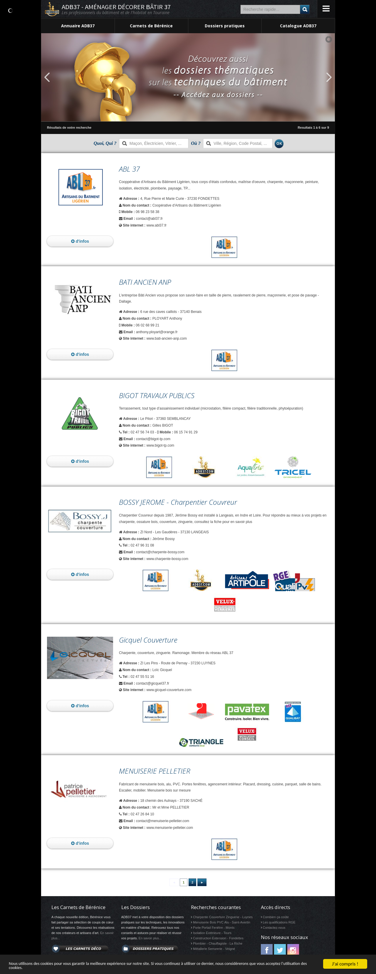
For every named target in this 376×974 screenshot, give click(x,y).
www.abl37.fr (156, 225)
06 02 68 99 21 (147, 325)
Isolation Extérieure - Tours (212, 933)
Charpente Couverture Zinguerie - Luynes (223, 917)
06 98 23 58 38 (147, 212)
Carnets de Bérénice (151, 26)
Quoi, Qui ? (105, 143)
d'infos (80, 241)
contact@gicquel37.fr (152, 683)
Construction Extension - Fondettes (218, 938)
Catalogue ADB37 (298, 26)
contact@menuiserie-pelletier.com (162, 821)
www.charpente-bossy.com (167, 559)
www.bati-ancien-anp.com (166, 338)
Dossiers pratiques (225, 26)
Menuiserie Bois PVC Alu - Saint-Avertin (221, 922)
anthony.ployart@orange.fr (156, 332)
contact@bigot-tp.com (153, 439)
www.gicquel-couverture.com (168, 690)
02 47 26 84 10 (142, 814)
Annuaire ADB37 (78, 26)
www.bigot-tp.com (160, 445)
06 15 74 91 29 (185, 432)
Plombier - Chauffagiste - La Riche (217, 943)
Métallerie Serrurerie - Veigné (214, 948)
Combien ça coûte (276, 917)
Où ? (195, 143)
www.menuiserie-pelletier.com (169, 828)
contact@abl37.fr (149, 219)
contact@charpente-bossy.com (160, 552)
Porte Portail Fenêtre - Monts (213, 927)
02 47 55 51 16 (142, 677)
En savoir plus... (150, 938)
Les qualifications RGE (279, 922)
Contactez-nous (274, 927)
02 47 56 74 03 (142, 432)
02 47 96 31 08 (142, 545)
